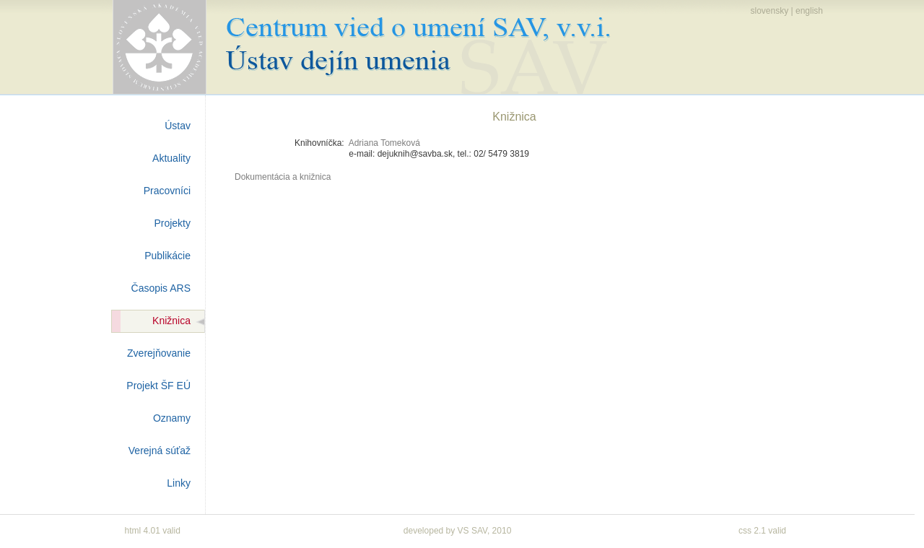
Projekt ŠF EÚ (158, 385)
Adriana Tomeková (384, 143)
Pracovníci (167, 190)
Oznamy (172, 418)
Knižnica (171, 320)
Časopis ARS (161, 288)
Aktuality (171, 158)
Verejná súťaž (159, 450)
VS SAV (472, 531)
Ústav (178, 125)
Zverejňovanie (159, 353)
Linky (179, 483)
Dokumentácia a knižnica (283, 177)
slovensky (769, 11)
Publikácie (167, 255)
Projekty (172, 223)
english (809, 11)
